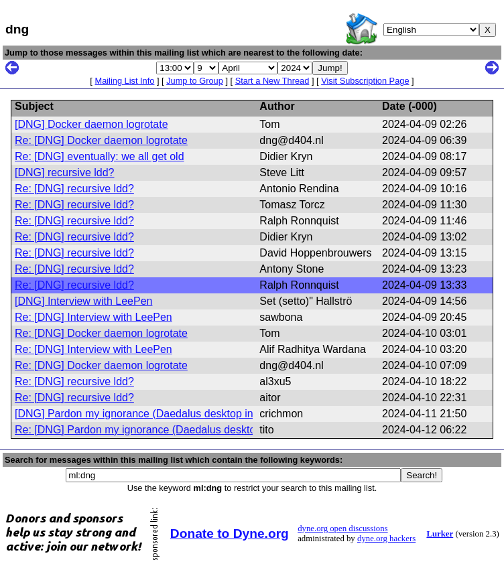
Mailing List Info (124, 81)
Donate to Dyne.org (229, 533)
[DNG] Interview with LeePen (83, 301)
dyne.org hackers (386, 538)
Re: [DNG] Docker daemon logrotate (101, 140)
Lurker (439, 534)
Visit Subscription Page (365, 81)
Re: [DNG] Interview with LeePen (93, 317)
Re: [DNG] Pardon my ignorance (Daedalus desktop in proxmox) (167, 429)
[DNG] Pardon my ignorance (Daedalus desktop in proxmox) (158, 413)
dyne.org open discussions (342, 528)
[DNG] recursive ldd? (65, 172)
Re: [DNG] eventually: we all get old (99, 156)
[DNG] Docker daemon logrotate (91, 124)
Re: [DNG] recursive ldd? (74, 188)
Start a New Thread (272, 81)
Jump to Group (194, 81)
